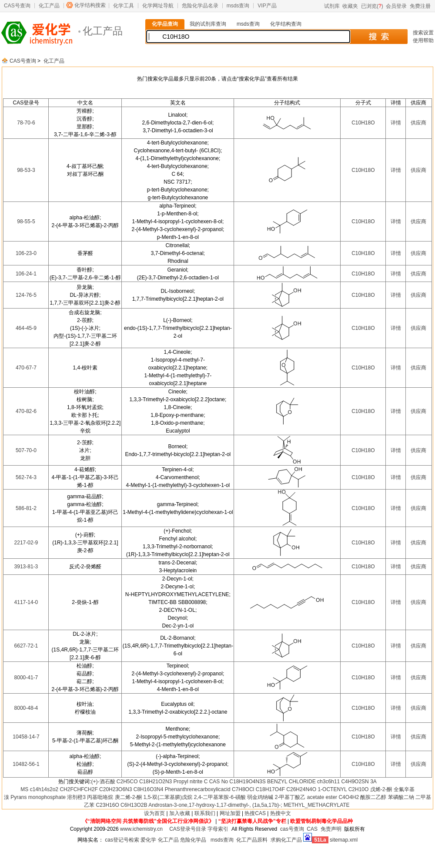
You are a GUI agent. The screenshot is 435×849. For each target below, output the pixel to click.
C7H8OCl (243, 789)
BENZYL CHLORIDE (291, 782)
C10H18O (363, 123)
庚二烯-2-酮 (128, 797)
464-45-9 (26, 328)
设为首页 (154, 813)
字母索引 (217, 829)
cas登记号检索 (122, 840)
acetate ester (322, 797)
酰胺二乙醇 (373, 797)
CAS (312, 829)
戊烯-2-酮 (381, 789)
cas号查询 (292, 829)
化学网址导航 (158, 6)
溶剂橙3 (76, 797)
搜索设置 (423, 33)
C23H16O (107, 805)
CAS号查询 (17, 6)
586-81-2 (26, 508)
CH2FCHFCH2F (78, 789)
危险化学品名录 (200, 6)
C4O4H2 (348, 797)
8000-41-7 (26, 678)
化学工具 (123, 6)
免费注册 (420, 6)
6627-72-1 (26, 646)
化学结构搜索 (90, 5)
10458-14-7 (26, 737)
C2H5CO (127, 782)
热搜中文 (280, 813)
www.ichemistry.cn (141, 829)
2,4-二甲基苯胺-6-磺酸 (220, 797)
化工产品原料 (252, 840)
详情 (396, 123)
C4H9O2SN (354, 782)
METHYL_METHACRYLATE (317, 805)
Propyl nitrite (188, 782)
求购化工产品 (286, 840)
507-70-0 (26, 450)
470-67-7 (26, 368)
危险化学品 (193, 840)
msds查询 (238, 6)
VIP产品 (267, 6)
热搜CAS (255, 813)
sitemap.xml (344, 840)
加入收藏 (179, 813)
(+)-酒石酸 (103, 782)
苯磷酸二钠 (401, 797)
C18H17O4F (270, 789)
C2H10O (358, 789)
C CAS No (216, 782)
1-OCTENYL (332, 789)
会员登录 (396, 6)
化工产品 (49, 6)
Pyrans (18, 797)
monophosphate (47, 797)
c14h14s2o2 (44, 789)
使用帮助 (423, 40)
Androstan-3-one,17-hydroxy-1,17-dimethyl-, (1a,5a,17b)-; (215, 805)
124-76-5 (26, 295)
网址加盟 (230, 813)
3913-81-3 (26, 567)
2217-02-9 (26, 543)
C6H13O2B (133, 805)
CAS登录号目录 (187, 829)
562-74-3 (26, 477)
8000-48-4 (26, 708)
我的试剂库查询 (208, 24)
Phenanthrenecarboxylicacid (198, 789)
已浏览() (372, 6)
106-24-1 (26, 274)
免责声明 (331, 829)
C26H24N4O (301, 789)
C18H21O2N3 (155, 782)
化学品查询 (165, 24)
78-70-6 (26, 123)
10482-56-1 (26, 764)
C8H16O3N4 (149, 789)
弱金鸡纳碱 (260, 797)
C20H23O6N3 (115, 789)
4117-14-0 (26, 602)
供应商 (418, 123)
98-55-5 (26, 221)
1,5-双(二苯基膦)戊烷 (168, 797)
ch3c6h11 (328, 782)
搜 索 (379, 36)
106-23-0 (26, 253)
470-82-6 (26, 411)
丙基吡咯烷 (100, 797)
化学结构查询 (285, 24)
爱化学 (148, 840)
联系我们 (204, 813)
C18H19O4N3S (247, 782)
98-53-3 (26, 170)
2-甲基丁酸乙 (290, 797)
